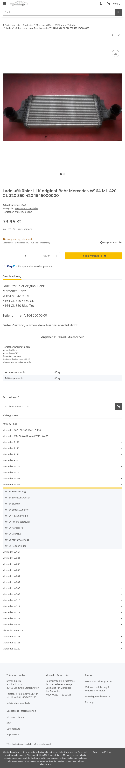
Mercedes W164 (11, 484)
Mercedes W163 (11, 478)
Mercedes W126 (11, 642)
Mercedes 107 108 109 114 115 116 (22, 430)
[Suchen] (118, 12)
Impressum (13, 734)
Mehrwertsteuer (15, 717)
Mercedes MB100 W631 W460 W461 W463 (25, 436)
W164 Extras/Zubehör (17, 509)
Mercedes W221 (11, 618)
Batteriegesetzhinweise (97, 696)
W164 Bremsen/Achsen (17, 497)
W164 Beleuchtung (15, 491)
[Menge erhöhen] (56, 255)
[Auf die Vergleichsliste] (115, 53)
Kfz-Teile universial (13, 630)
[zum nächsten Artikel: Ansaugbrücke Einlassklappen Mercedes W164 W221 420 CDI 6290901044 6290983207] (119, 34)
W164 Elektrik (12, 503)
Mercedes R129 (11, 442)
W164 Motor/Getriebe (26, 208)
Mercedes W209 (11, 594)
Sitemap (89, 702)
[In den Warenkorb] (5, 45)
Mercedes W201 (11, 558)
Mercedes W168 (11, 551)
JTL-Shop (108, 752)
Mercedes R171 (11, 454)
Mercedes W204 (11, 576)
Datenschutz (13, 728)
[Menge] (25, 255)
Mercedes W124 (11, 466)
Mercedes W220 (11, 648)
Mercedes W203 (11, 570)
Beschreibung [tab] (12, 276)
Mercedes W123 (11, 636)
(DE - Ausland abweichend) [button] (38, 242)
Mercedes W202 (11, 564)
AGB (9, 723)
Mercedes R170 (11, 448)
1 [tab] (61, 174)
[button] (100, 3)
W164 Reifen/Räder (15, 545)
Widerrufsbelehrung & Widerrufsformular (97, 689)
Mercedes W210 (11, 600)
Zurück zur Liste (12, 25)
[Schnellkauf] (59, 406)
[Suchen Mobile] (59, 12)
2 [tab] (64, 174)
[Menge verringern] (6, 255)
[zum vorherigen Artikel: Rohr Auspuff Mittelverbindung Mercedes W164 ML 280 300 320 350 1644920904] (112, 34)
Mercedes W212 (11, 612)
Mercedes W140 (11, 472)
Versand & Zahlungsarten (98, 681)
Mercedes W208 (11, 588)
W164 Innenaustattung (17, 521)
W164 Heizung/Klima (16, 515)
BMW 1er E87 (10, 424)
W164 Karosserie (14, 527)
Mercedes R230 (11, 460)
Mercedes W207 (11, 582)
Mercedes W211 (11, 606)
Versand (28, 229)
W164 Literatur (13, 533)
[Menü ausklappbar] (4, 2)
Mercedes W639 (11, 624)
